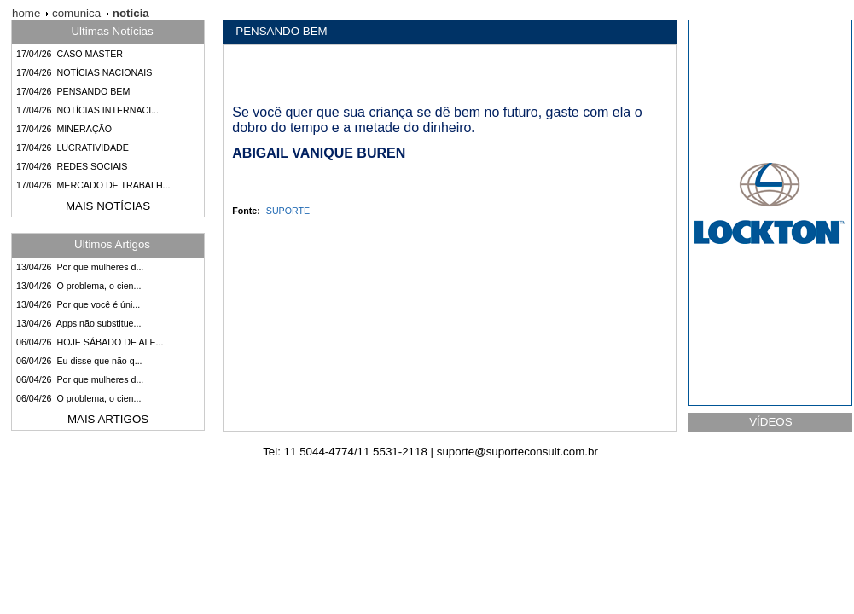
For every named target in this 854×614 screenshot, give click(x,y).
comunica (75, 13)
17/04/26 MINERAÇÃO (64, 129)
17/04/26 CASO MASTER (69, 54)
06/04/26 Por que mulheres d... (79, 379)
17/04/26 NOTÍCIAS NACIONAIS (84, 72)
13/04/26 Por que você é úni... (78, 304)
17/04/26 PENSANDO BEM (73, 91)
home (26, 13)
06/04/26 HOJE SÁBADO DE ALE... (89, 342)
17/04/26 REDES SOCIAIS (71, 166)
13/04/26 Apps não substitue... (78, 323)
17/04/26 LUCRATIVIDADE (72, 147)
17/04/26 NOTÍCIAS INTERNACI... (87, 110)
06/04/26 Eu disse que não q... (79, 361)
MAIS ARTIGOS (107, 419)
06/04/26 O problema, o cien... (78, 398)
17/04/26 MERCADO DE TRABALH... (93, 185)
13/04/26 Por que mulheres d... (79, 267)
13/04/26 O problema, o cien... (78, 286)
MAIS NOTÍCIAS (108, 206)
